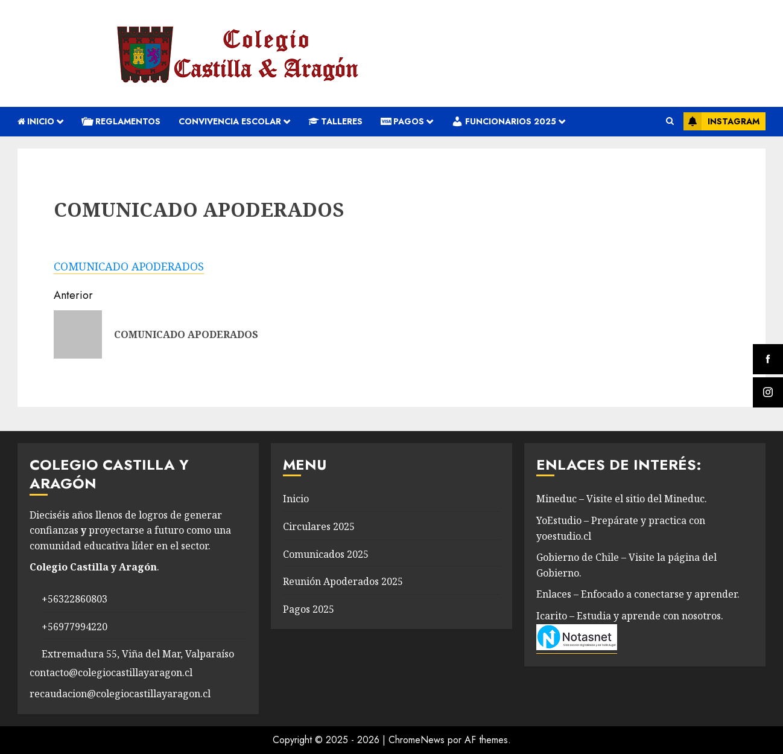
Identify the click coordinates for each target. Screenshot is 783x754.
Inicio (35, 121)
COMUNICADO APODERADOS (129, 266)
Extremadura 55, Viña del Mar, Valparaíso (138, 653)
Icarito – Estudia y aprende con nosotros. (629, 615)
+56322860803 (74, 598)
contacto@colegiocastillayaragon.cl (111, 672)
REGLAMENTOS (120, 121)
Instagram (721, 121)
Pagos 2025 (308, 609)
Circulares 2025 (319, 526)
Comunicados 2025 (326, 554)
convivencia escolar (230, 121)
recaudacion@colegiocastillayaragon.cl (120, 693)
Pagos (402, 121)
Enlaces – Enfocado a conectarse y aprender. (638, 594)
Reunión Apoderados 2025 (343, 581)
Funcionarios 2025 (503, 121)
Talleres (335, 121)
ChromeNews (416, 740)
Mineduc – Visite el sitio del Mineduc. (621, 498)
